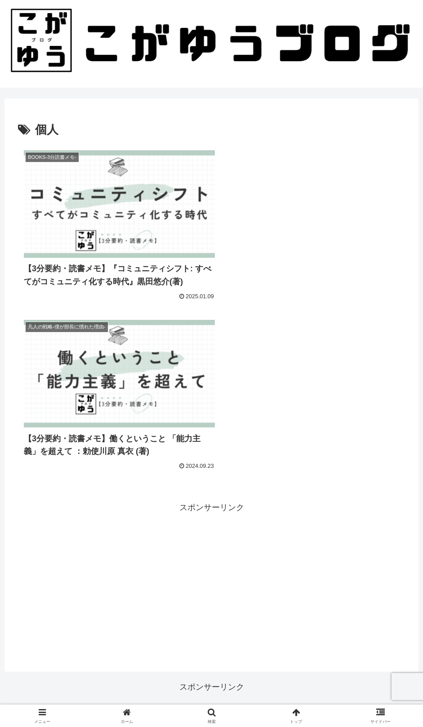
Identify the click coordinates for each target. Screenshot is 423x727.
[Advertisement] (211, 402)
